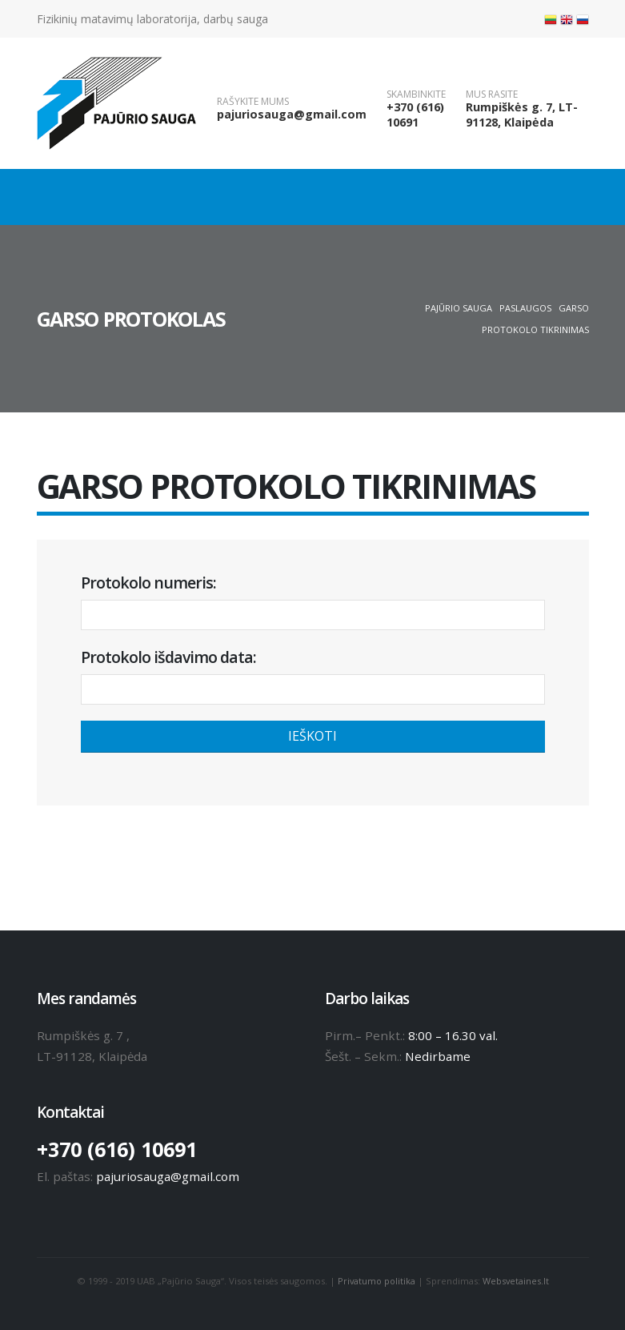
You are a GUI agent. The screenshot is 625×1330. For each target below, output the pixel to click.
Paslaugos (525, 308)
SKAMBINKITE (416, 94)
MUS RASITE (492, 94)
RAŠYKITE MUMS (253, 101)
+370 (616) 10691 (415, 114)
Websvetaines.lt (517, 1281)
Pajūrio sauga (458, 308)
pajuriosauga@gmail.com (292, 114)
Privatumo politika (376, 1281)
